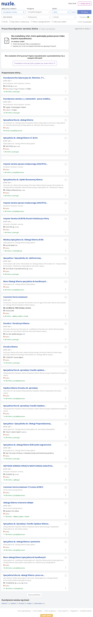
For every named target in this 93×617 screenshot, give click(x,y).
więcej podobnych (34, 595)
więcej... (52, 125)
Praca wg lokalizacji (24, 611)
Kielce (7, 128)
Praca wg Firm (63, 611)
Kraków (8, 110)
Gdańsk (4, 603)
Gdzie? (54, 8)
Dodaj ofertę (84, 4)
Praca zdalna (37, 611)
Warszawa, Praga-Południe (15, 89)
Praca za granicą (50, 611)
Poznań (21, 603)
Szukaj (85, 12)
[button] (66, 78)
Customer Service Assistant (15, 297)
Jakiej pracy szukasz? (9, 8)
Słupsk (29, 603)
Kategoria (30, 8)
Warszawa (38, 603)
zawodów (88, 22)
